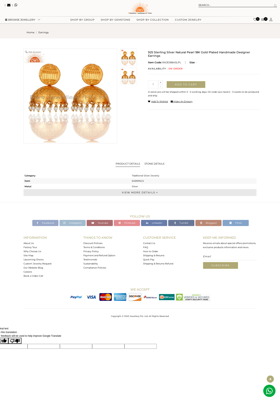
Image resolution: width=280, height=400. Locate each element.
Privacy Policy (91, 251)
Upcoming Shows (34, 259)
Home (30, 32)
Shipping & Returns (153, 255)
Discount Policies (92, 243)
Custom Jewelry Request (38, 263)
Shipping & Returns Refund (158, 263)
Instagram (72, 222)
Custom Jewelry (188, 20)
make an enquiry (182, 101)
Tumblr (181, 222)
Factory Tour (30, 247)
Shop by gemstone (115, 20)
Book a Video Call (33, 275)
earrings (43, 32)
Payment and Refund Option (99, 255)
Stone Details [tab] (154, 163)
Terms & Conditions (94, 247)
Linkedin (154, 222)
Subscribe (220, 265)
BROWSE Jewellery (20, 20)
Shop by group (82, 20)
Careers (28, 271)
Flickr (236, 222)
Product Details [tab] (128, 163)
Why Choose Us (32, 251)
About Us (29, 243)
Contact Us (149, 243)
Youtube (100, 222)
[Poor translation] (14, 341)
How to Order (150, 251)
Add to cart (186, 84)
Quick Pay (148, 259)
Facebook (45, 222)
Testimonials (90, 259)
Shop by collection (153, 20)
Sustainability (90, 263)
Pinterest (127, 222)
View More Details (140, 192)
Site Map (28, 255)
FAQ (145, 247)
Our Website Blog (33, 267)
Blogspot (208, 222)
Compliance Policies (94, 267)
